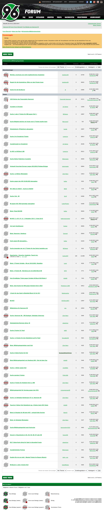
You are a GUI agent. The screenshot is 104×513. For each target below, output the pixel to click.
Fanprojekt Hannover (65, 99)
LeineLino (65, 136)
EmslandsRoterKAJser (65, 353)
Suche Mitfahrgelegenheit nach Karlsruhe (22, 427)
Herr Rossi (92, 301)
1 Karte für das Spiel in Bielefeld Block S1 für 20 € (25, 293)
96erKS (65, 412)
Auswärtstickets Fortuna (17, 450)
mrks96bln (65, 367)
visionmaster (65, 166)
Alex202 (93, 309)
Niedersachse (65, 293)
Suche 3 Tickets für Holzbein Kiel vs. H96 (22, 382)
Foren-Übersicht (7, 31)
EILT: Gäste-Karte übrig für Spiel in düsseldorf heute (26, 442)
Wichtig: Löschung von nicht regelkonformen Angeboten (27, 75)
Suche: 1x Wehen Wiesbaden (19, 174)
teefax (65, 181)
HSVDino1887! (65, 300)
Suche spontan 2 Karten (17, 375)
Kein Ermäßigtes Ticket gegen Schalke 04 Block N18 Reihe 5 (28, 278)
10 (25, 256)
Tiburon (93, 122)
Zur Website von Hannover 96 (31, 27)
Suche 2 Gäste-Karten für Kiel (19, 353)
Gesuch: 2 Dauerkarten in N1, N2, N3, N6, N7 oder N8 (26, 435)
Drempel (65, 233)
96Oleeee (65, 114)
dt (65, 89)
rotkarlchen (65, 323)
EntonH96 (65, 435)
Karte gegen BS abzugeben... (18, 241)
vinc (65, 308)
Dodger (65, 226)
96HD (65, 188)
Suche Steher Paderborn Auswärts (20, 159)
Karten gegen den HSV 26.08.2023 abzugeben (23, 181)
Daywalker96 (65, 338)
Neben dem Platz (16, 31)
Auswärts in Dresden (16, 106)
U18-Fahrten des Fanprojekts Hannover (22, 99)
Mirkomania (65, 159)
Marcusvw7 (65, 121)
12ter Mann (65, 173)
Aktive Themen (97, 25)
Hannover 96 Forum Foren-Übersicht (12, 27)
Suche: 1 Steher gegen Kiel (18, 368)
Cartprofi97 (65, 256)
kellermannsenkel (65, 218)
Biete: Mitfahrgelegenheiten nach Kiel (21, 345)
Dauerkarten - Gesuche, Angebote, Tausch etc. (24, 255)
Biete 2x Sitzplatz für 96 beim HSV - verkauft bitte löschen (27, 412)
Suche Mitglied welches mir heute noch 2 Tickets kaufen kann (28, 121)
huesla (65, 129)
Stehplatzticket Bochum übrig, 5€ (20, 323)
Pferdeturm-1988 (65, 285)
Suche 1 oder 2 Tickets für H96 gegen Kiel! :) (23, 114)
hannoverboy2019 (65, 427)
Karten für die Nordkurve (17, 89)
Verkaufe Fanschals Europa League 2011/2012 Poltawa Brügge (29, 166)
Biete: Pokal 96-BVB (16, 211)
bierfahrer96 (65, 74)
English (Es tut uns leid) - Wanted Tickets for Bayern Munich (28, 457)
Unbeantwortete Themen (94, 23)
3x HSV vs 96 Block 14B (17, 151)
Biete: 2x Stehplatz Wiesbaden (19, 420)
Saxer (92, 182)
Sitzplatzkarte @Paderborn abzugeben (21, 129)
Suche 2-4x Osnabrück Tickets (19, 136)
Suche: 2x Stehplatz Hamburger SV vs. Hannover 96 (25, 397)
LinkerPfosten (65, 203)
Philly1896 (65, 375)
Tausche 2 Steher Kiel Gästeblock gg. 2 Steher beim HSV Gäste (29, 405)
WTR (65, 270)
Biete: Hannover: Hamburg (18, 233)
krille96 (65, 278)
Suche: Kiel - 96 (14, 196)
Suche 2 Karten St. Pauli (17, 330)
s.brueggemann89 (65, 390)
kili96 (65, 330)
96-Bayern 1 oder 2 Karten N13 (19, 465)
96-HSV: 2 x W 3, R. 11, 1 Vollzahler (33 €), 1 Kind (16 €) (26, 218)
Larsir (65, 263)
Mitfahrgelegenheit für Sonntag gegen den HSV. (24, 390)
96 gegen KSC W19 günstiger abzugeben (22, 203)
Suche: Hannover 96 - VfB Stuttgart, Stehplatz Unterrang (27, 315)
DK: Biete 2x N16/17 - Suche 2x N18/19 (21, 189)
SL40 (65, 196)
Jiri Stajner (65, 106)
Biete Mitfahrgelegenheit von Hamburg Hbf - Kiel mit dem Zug (28, 360)
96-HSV (12, 300)
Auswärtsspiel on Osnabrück (18, 144)
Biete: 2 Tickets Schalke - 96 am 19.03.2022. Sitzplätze (26, 263)
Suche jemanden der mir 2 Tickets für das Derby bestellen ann (29, 248)
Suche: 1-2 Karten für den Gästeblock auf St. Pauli (25, 338)
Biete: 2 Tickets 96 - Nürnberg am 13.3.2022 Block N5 (26, 271)
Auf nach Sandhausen (16, 226)
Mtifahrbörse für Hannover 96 (19, 308)
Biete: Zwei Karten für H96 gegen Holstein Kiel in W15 (26, 286)
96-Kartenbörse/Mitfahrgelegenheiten (31, 31)
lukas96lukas (65, 464)
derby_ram (65, 457)
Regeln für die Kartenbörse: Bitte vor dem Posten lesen (26, 82)
